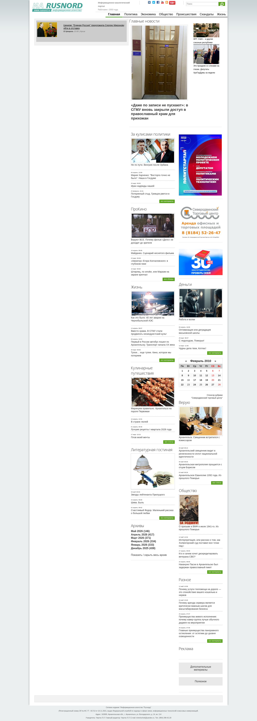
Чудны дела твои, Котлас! (192, 348)
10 (194, 375)
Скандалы (207, 14)
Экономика (148, 14)
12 (206, 375)
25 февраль (135, 191)
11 (200, 375)
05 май (181, 462)
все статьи (169, 442)
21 (219, 380)
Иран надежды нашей (142, 186)
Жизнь (221, 14)
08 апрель (134, 339)
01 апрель (134, 427)
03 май (181, 472)
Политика (131, 14)
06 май (181, 448)
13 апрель (134, 328)
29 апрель (182, 614)
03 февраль (68, 31)
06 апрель (134, 172)
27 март (133, 434)
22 (182, 384)
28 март (181, 338)
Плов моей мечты (140, 437)
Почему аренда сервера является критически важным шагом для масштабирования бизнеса (197, 605)
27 (213, 384)
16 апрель (134, 419)
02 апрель (134, 507)
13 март (181, 346)
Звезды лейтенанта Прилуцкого (148, 494)
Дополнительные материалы (200, 668)
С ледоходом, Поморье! (191, 340)
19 (206, 380)
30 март (133, 350)
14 (219, 375)
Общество (166, 14)
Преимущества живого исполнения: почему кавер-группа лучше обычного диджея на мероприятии (199, 619)
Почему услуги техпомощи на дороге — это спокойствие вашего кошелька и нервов (200, 592)
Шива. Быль (137, 502)
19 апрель (134, 250)
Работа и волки (187, 319)
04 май (181, 600)
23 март (133, 258)
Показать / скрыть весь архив (149, 555)
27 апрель (182, 551)
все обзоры (168, 279)
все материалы (167, 201)
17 (194, 380)
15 (182, 380)
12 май (181, 537)
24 (194, 384)
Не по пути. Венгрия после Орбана (149, 165)
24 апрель (134, 500)
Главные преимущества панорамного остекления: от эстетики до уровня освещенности (199, 633)
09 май (133, 492)
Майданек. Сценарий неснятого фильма (152, 253)
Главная (114, 14)
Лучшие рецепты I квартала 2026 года (151, 429)
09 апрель (182, 327)
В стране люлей (139, 421)
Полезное (201, 681)
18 (200, 380)
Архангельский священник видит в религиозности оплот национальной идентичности (198, 453)
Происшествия (186, 14)
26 (206, 384)
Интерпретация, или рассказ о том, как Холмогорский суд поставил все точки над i (199, 543)
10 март (133, 269)
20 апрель (182, 562)
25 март (133, 183)
